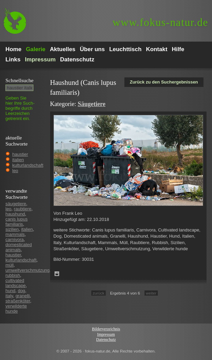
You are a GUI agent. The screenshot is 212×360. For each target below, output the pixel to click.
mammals (15, 234)
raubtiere (22, 208)
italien (18, 159)
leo (15, 170)
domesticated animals (18, 247)
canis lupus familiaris (16, 221)
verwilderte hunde (16, 308)
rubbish (12, 275)
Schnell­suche (19, 80)
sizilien (12, 229)
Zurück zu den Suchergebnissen (164, 82)
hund (10, 290)
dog (21, 290)
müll (9, 265)
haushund (15, 213)
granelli (22, 295)
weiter (151, 293)
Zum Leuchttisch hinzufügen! (57, 273)
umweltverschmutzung (27, 270)
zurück (98, 293)
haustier (20, 154)
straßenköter (17, 300)
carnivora (14, 239)
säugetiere (15, 203)
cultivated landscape (15, 283)
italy (9, 295)
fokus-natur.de (160, 22)
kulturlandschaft (27, 165)
